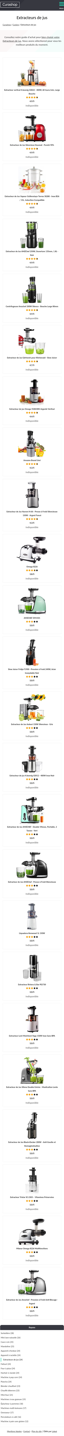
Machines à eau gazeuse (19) (13, 1399)
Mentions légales (14, 1431)
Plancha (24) (6, 1381)
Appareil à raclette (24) (11, 1355)
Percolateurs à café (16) (11, 1417)
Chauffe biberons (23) (10, 1390)
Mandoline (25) (7, 1346)
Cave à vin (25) (7, 1342)
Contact (26, 1431)
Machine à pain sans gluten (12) (14, 1421)
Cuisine (16, 25)
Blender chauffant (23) (10, 1386)
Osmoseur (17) (7, 1412)
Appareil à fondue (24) (10, 1351)
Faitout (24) (6, 1364)
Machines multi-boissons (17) (13, 1408)
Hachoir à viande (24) (10, 1373)
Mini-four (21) (7, 1395)
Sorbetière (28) (7, 1333)
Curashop (7, 25)
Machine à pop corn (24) (11, 1377)
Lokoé (54, 1431)
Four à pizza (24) (8, 1368)
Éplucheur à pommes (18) (12, 1403)
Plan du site (37, 1431)
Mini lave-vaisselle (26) (11, 1337)
